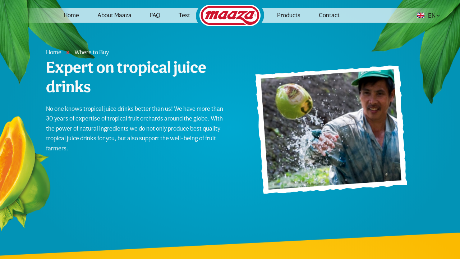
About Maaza (114, 15)
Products (288, 15)
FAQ (155, 15)
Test (184, 15)
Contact (329, 15)
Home (71, 15)
